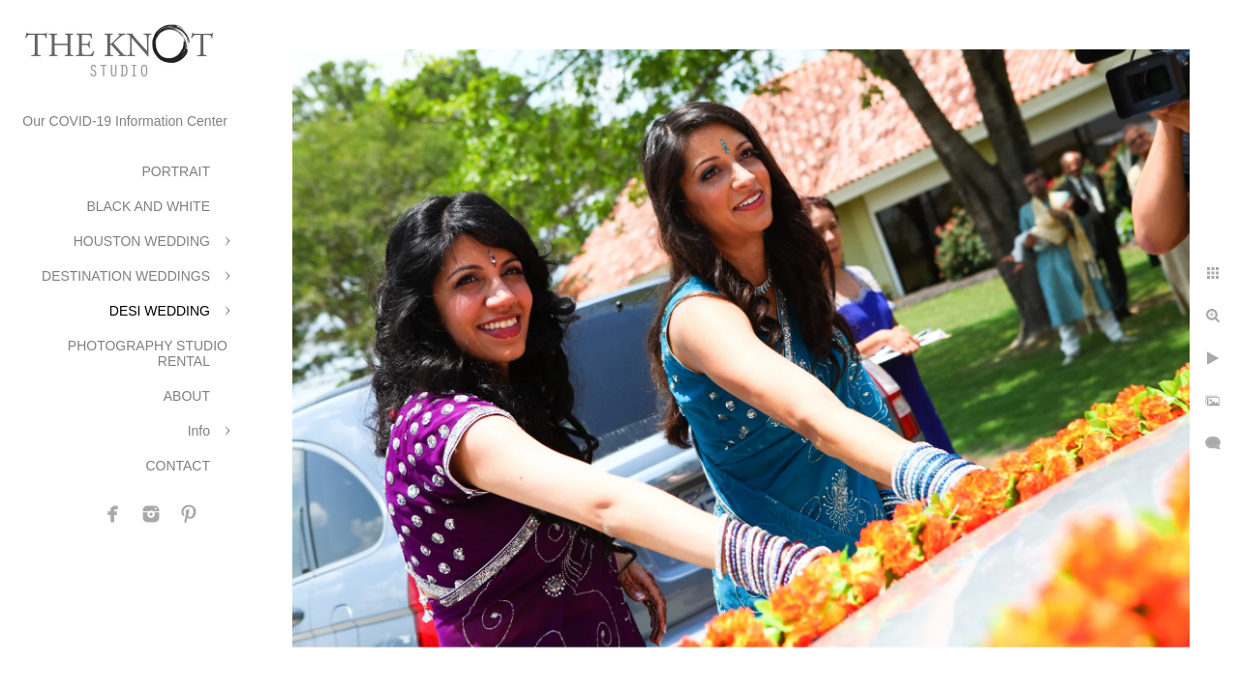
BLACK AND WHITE (148, 206)
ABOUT (187, 396)
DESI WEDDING (159, 310)
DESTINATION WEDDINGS (126, 276)
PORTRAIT (175, 171)
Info (199, 431)
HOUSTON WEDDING (142, 241)
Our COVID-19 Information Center (124, 121)
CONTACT (177, 465)
